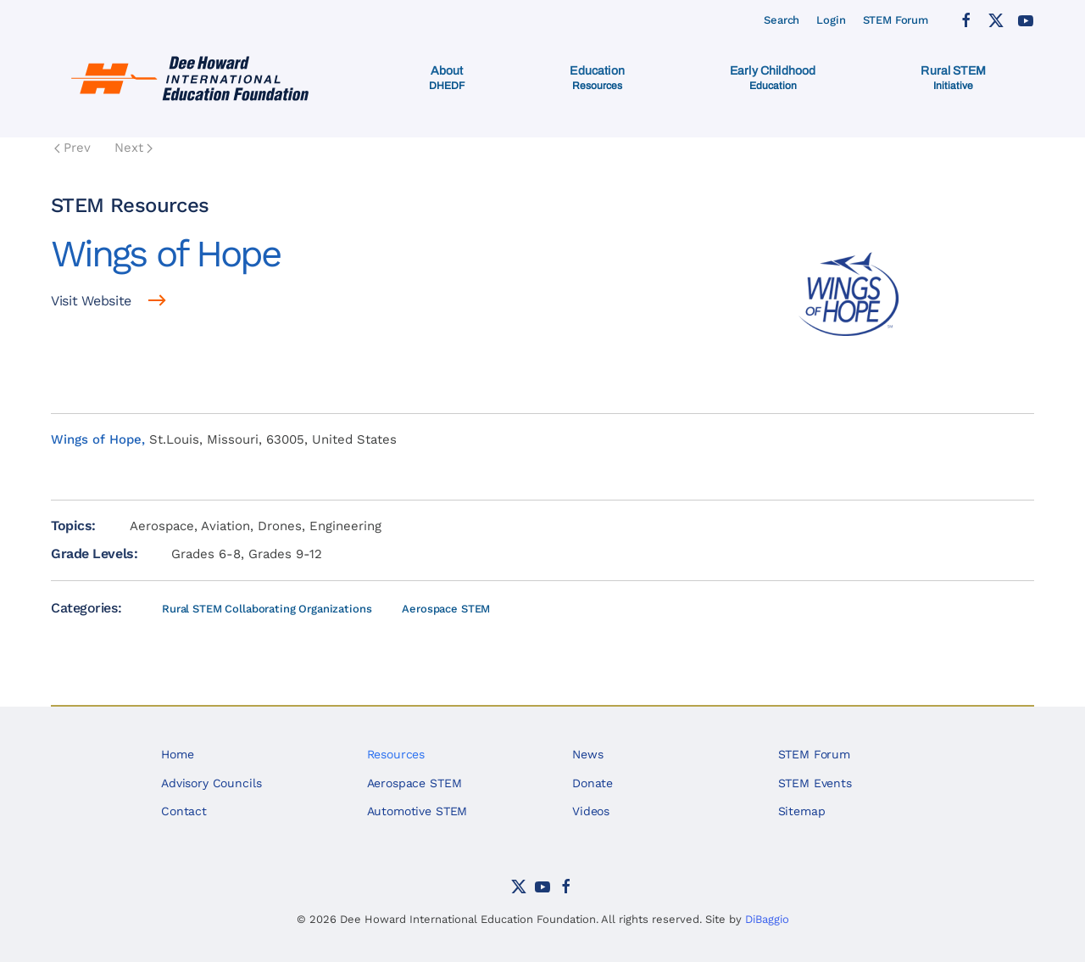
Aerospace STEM (446, 608)
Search (781, 20)
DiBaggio (767, 919)
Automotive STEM (417, 811)
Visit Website (91, 301)
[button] (447, 78)
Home (177, 754)
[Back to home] (192, 78)
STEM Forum (896, 20)
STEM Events (815, 783)
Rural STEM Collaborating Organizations (266, 608)
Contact (184, 811)
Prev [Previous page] (72, 147)
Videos (590, 811)
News (587, 754)
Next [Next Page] (133, 147)
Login (830, 20)
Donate (592, 783)
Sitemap (802, 811)
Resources (396, 754)
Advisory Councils (211, 783)
